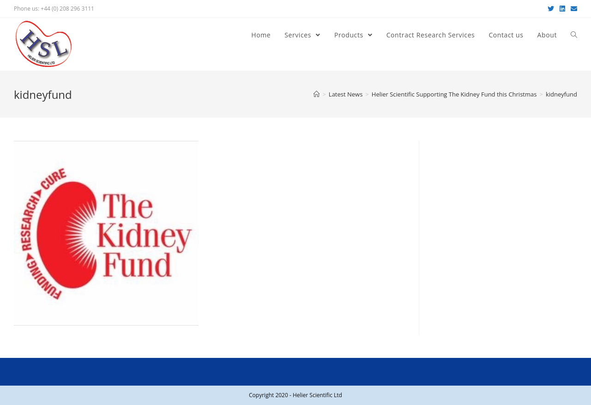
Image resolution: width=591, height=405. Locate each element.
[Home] (317, 94)
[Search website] (574, 35)
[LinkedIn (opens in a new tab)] (562, 8)
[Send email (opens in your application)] (572, 8)
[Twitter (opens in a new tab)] (551, 8)
